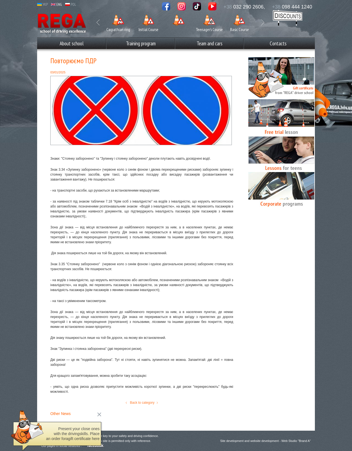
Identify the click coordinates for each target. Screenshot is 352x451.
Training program (141, 43)
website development (264, 440)
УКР (42, 4)
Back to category (142, 402)
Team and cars (209, 43)
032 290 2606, (244, 6)
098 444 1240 (292, 6)
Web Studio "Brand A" (296, 440)
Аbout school (72, 43)
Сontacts (278, 43)
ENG (56, 4)
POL (70, 4)
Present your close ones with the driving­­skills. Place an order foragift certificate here (73, 435)
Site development (232, 440)
